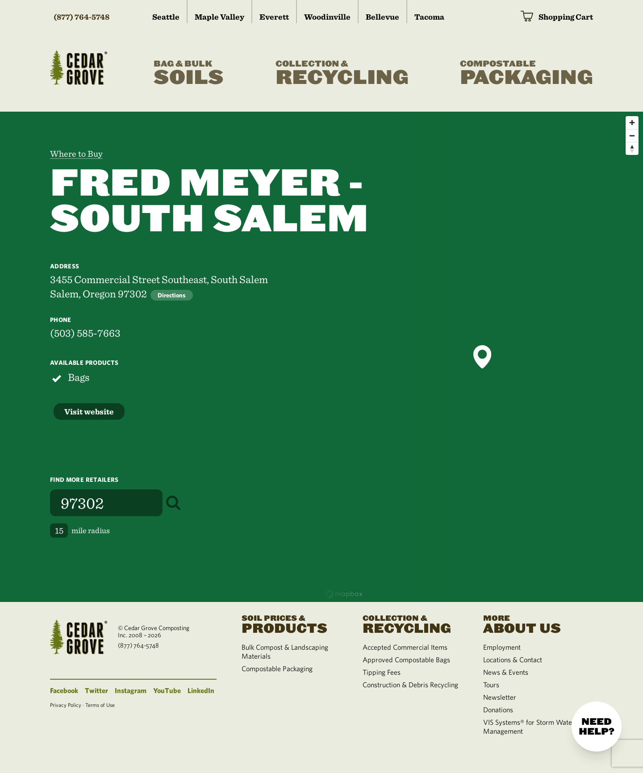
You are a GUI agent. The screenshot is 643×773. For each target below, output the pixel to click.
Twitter (96, 690)
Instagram (130, 690)
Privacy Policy (65, 705)
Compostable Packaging (277, 668)
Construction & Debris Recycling (410, 685)
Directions (172, 295)
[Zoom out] (632, 135)
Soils (189, 73)
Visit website (89, 411)
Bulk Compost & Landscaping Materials (285, 651)
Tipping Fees (382, 672)
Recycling (342, 73)
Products (291, 623)
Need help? (596, 726)
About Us (532, 623)
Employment (502, 647)
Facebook (64, 690)
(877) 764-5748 (81, 16)
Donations (498, 710)
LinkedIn (201, 690)
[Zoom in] (632, 122)
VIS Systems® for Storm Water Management (529, 726)
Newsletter (499, 697)
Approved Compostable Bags (406, 660)
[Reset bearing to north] (632, 148)
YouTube (167, 690)
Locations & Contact (512, 660)
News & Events (505, 672)
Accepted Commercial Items (405, 647)
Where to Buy (76, 153)
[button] (482, 356)
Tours (491, 685)
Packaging (526, 73)
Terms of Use (100, 705)
